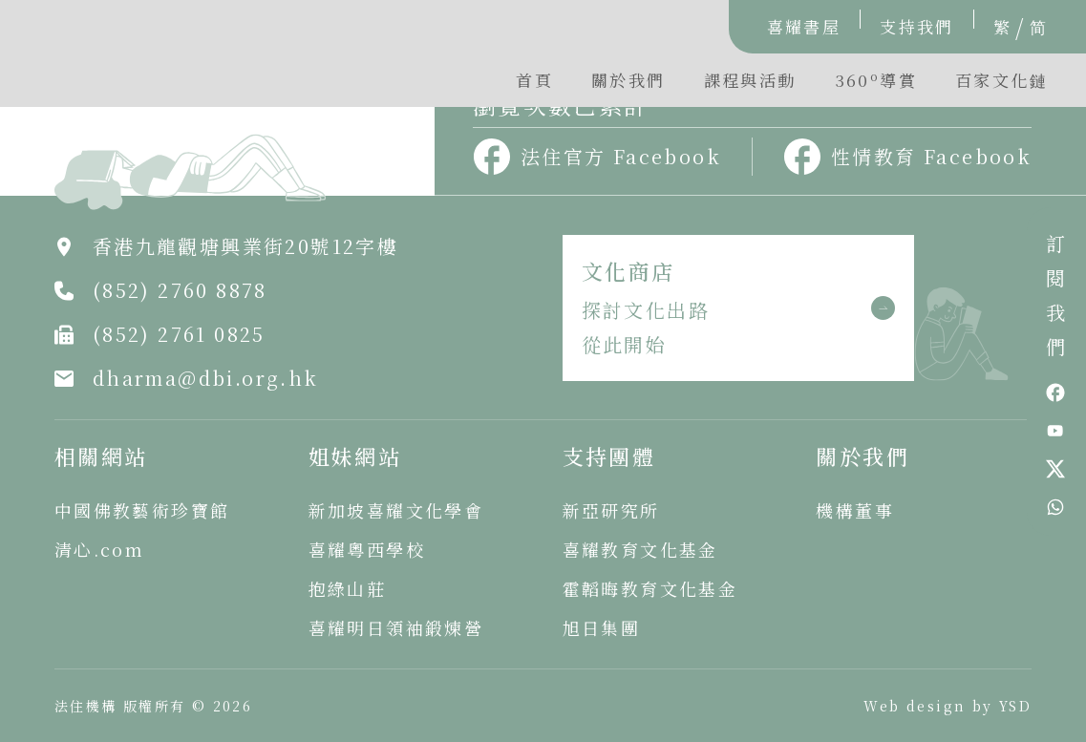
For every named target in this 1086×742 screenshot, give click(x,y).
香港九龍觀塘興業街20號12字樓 (245, 246)
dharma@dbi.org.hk (206, 378)
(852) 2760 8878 (180, 290)
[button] (876, 85)
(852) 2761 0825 (179, 334)
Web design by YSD (947, 705)
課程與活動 (750, 80)
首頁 (534, 80)
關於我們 (628, 80)
